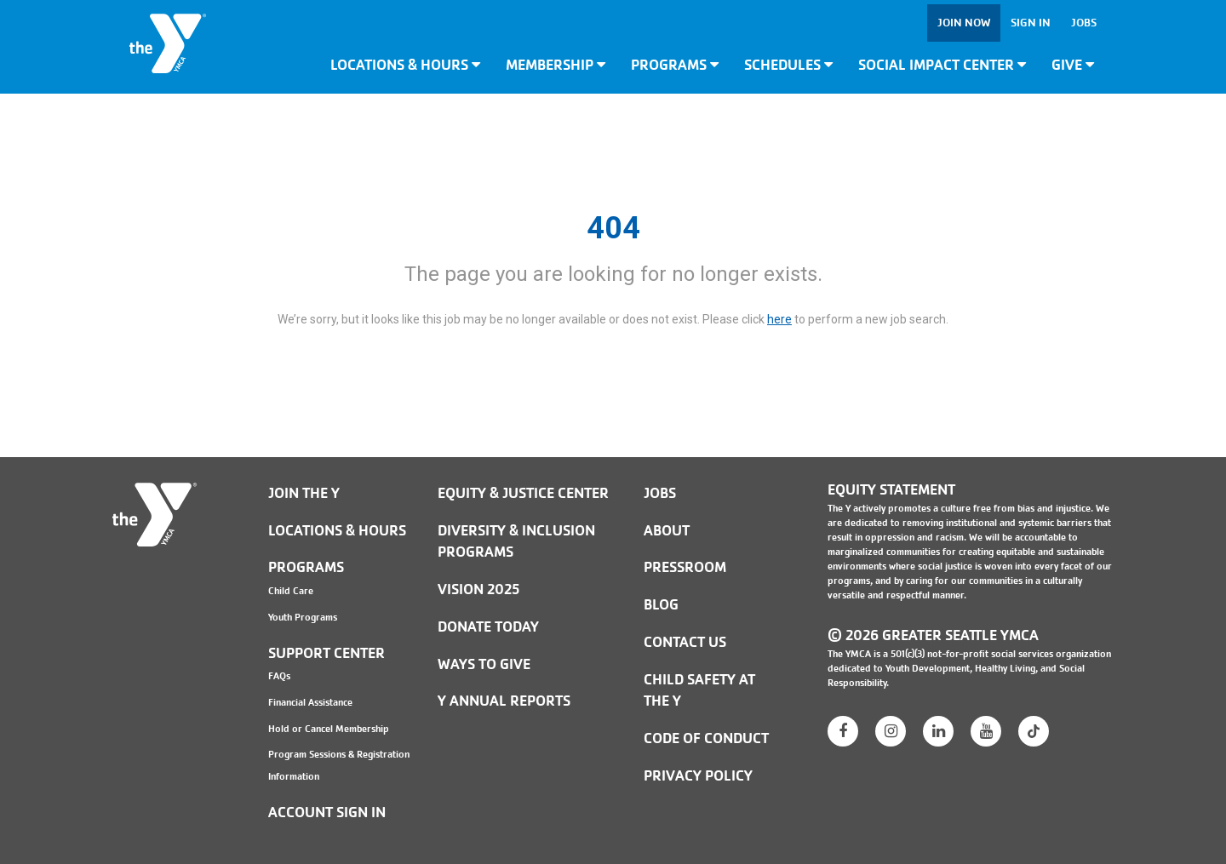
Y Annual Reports (504, 701)
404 (613, 228)
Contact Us (685, 642)
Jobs (1084, 22)
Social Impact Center (942, 65)
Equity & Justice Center (523, 493)
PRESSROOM (685, 567)
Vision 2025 (478, 589)
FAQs (279, 676)
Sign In (1031, 22)
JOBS (660, 493)
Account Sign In (327, 812)
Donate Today (488, 627)
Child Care (290, 591)
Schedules (788, 65)
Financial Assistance (310, 702)
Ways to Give (484, 664)
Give (1072, 65)
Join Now (963, 22)
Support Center (326, 653)
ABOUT (667, 531)
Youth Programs (302, 617)
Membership (555, 65)
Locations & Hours (405, 65)
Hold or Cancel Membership (328, 729)
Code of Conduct (706, 738)
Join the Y (304, 493)
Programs (675, 65)
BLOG (661, 605)
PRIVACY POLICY (698, 776)
